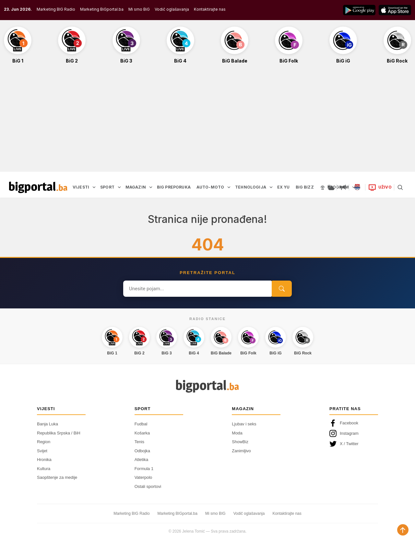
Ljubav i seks (244, 423)
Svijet (42, 450)
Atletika (141, 459)
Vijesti (46, 408)
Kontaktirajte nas (210, 9)
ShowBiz (240, 441)
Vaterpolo (143, 477)
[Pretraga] (400, 187)
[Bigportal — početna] (38, 187)
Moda (237, 433)
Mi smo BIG (215, 513)
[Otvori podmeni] (94, 187)
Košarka (142, 433)
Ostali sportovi (148, 486)
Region (43, 441)
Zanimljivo (241, 450)
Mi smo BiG (139, 9)
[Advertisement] (207, 121)
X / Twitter (344, 443)
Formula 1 (144, 468)
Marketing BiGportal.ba (102, 9)
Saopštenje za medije (57, 477)
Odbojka (142, 450)
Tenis (139, 441)
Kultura (43, 468)
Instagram (344, 433)
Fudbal (141, 423)
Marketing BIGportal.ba (177, 513)
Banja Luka (47, 423)
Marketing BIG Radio (56, 9)
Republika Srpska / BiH (58, 433)
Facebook (343, 423)
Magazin (243, 408)
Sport (143, 408)
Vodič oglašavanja (172, 9)
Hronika (44, 459)
